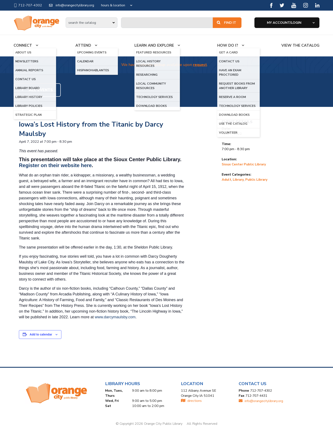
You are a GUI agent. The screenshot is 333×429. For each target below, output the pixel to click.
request (200, 64)
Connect (23, 45)
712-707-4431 (257, 396)
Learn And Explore (154, 45)
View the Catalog (300, 45)
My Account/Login (284, 22)
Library (238, 179)
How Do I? (227, 45)
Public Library (256, 179)
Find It (226, 22)
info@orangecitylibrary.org (71, 5)
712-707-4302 (28, 5)
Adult (226, 179)
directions (191, 401)
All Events (37, 90)
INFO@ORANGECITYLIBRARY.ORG (261, 401)
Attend (83, 45)
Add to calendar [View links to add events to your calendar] (41, 334)
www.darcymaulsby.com (115, 317)
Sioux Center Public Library (244, 164)
